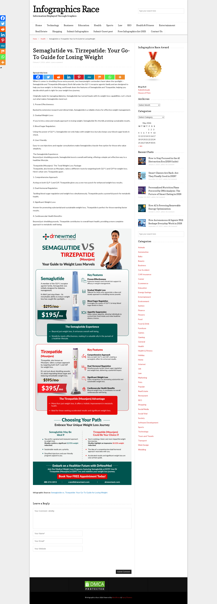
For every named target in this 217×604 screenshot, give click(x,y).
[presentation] (54, 560)
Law (120, 25)
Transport (142, 440)
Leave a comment (57, 62)
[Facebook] (38, 77)
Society (141, 418)
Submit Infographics (78, 31)
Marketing (142, 377)
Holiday (141, 355)
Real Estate (41, 31)
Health (97, 25)
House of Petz (144, 93)
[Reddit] (58, 77)
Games (141, 333)
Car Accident (143, 270)
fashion (141, 306)
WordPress (116, 597)
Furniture (142, 328)
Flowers (141, 315)
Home (38, 25)
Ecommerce (143, 283)
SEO (129, 25)
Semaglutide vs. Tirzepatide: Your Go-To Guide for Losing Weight (79, 492)
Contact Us (156, 31)
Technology (53, 25)
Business (68, 25)
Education (83, 25)
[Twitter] (48, 77)
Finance (141, 310)
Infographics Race (66, 9)
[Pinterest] (79, 77)
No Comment (170, 164)
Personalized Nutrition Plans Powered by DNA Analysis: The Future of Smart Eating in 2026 (164, 190)
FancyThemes (127, 597)
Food (140, 319)
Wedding (142, 449)
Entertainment (167, 25)
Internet (142, 364)
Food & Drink (143, 324)
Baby (140, 256)
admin (48, 62)
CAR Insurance (144, 274)
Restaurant (143, 395)
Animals (141, 247)
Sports (109, 25)
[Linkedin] (69, 77)
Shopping (57, 31)
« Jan (140, 146)
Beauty (141, 261)
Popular (141, 386)
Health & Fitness (145, 25)
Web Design (143, 445)
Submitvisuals (144, 90)
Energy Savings (144, 292)
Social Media (143, 409)
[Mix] (99, 77)
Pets (140, 382)
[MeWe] (89, 77)
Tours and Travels (146, 436)
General (141, 342)
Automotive (143, 252)
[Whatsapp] (110, 77)
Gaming (141, 337)
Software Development (148, 422)
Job (139, 368)
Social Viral (142, 413)
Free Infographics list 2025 (132, 31)
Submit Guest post (103, 31)
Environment (143, 301)
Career (141, 279)
